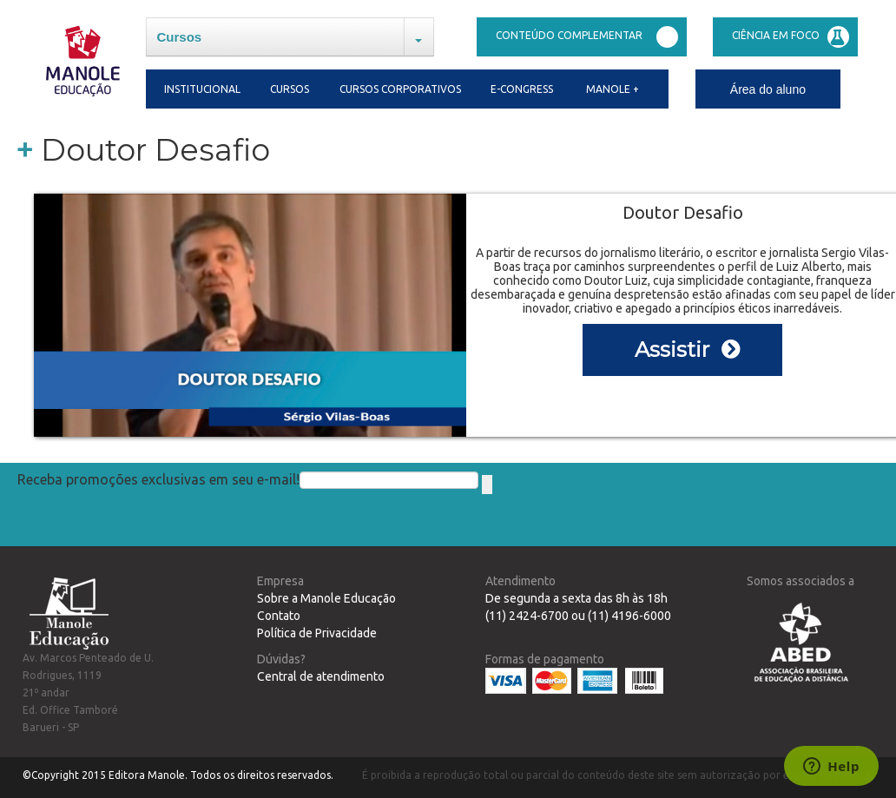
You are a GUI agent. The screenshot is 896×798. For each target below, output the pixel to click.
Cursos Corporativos (400, 89)
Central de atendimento (321, 676)
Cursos (179, 37)
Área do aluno (768, 89)
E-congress (522, 89)
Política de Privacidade (317, 633)
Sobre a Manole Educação (326, 598)
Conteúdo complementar (587, 37)
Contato (278, 616)
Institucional (199, 89)
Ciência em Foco (790, 37)
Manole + (612, 89)
